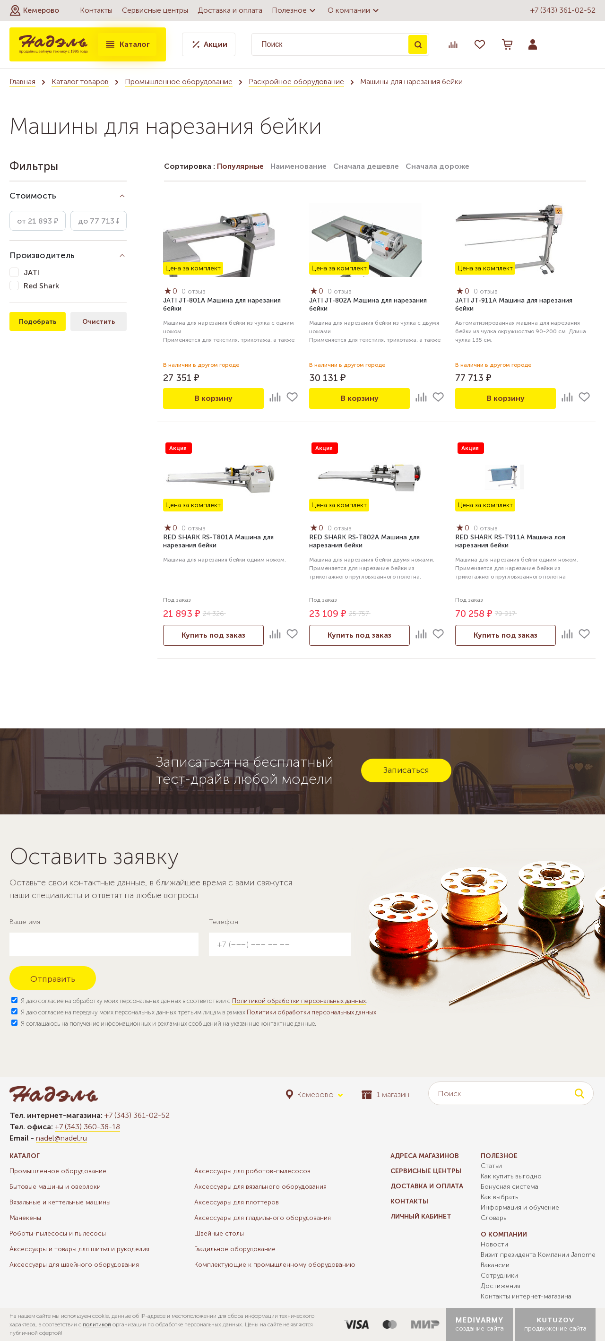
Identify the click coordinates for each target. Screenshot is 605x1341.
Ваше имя (24, 922)
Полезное (295, 10)
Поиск (417, 44)
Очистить (98, 322)
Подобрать (37, 322)
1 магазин (385, 1094)
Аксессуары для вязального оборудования (260, 1187)
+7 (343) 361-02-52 (563, 10)
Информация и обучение (520, 1207)
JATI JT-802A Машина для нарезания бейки (368, 304)
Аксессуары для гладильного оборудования (262, 1218)
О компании (354, 10)
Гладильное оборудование (235, 1249)
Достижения (500, 1286)
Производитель (42, 255)
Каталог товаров (80, 81)
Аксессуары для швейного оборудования (74, 1265)
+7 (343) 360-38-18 (87, 1126)
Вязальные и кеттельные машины (60, 1202)
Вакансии (495, 1265)
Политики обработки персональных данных (311, 1012)
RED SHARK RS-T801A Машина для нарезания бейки (218, 541)
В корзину (214, 398)
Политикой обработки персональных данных (299, 1000)
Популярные (240, 166)
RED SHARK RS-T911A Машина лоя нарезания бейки (510, 541)
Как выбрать (499, 1197)
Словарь (493, 1218)
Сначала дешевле (366, 166)
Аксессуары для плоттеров (236, 1202)
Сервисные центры (155, 10)
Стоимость (32, 195)
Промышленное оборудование (179, 81)
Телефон (223, 922)
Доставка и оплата (230, 10)
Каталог (127, 44)
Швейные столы (219, 1233)
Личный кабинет (420, 1216)
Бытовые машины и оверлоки (55, 1187)
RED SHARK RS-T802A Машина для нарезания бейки (364, 541)
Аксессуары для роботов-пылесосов (252, 1171)
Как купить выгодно (511, 1176)
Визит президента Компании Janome (538, 1255)
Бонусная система (509, 1187)
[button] (34, 10)
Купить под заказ (213, 635)
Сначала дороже (437, 166)
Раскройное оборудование (296, 81)
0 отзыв (194, 291)
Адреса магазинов (424, 1156)
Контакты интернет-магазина (526, 1296)
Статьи (491, 1166)
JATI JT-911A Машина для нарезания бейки (513, 304)
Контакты (96, 10)
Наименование (298, 166)
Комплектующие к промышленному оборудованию (274, 1265)
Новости (494, 1244)
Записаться (406, 770)
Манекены (25, 1218)
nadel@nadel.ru (61, 1137)
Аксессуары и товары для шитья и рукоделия (79, 1249)
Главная (22, 81)
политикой (97, 1324)
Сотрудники (499, 1276)
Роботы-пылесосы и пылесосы (57, 1233)
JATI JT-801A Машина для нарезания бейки (222, 304)
